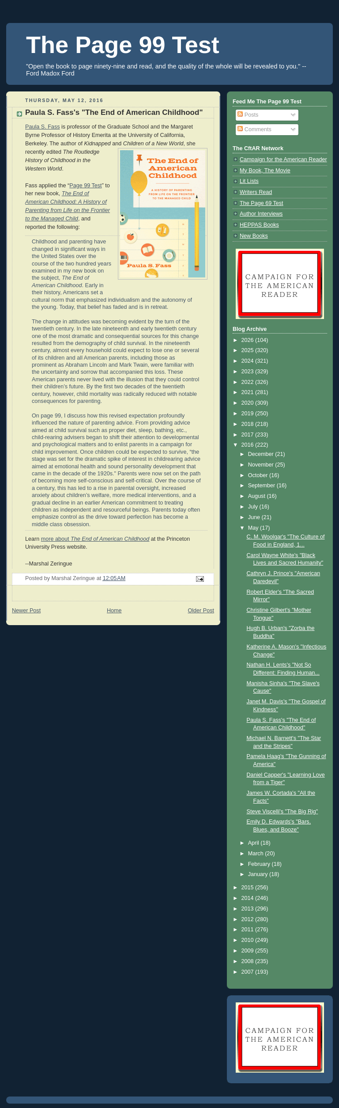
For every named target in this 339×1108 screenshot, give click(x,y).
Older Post (201, 610)
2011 (248, 929)
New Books (254, 236)
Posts (247, 115)
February (260, 864)
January (258, 874)
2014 (248, 898)
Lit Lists (249, 181)
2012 (248, 919)
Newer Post (26, 610)
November (261, 465)
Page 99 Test (85, 185)
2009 (248, 951)
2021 (248, 392)
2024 (248, 361)
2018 (248, 424)
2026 (248, 340)
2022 (248, 382)
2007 (248, 972)
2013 (248, 909)
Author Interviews (261, 214)
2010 (248, 940)
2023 (248, 371)
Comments (254, 129)
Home (114, 610)
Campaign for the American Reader (283, 159)
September (262, 485)
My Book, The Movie (265, 170)
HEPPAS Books (259, 225)
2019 (248, 413)
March (256, 853)
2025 (248, 350)
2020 (248, 403)
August (257, 496)
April (254, 843)
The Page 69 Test (261, 203)
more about (95, 539)
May (254, 528)
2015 (248, 887)
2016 (248, 445)
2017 (248, 435)
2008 (248, 961)
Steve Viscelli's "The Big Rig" (282, 811)
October (258, 475)
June (255, 517)
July (254, 507)
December (261, 454)
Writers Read (256, 192)
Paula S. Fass (42, 127)
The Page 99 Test (122, 44)
